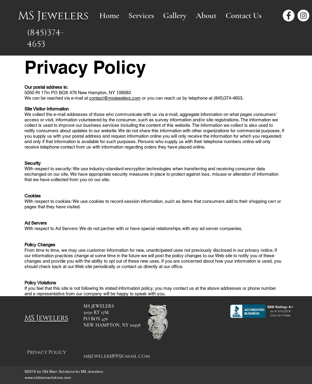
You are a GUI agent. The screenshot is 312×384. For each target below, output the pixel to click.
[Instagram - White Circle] (303, 15)
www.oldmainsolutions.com (48, 378)
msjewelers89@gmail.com (116, 356)
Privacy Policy (46, 352)
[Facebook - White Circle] (288, 15)
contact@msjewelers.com (115, 98)
